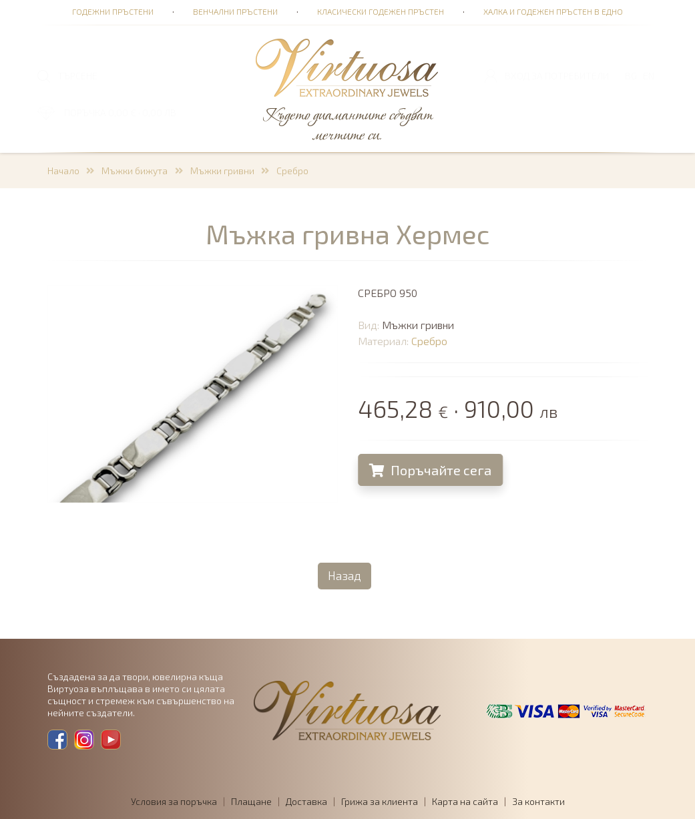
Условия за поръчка (174, 801)
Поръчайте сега (432, 470)
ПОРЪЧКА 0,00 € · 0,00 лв (120, 112)
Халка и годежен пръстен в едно (553, 11)
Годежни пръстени (113, 11)
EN (648, 75)
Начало (63, 170)
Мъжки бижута (134, 170)
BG (631, 75)
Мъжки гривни (222, 170)
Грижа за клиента (379, 801)
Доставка (306, 801)
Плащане (251, 801)
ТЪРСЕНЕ (77, 75)
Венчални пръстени (235, 11)
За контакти (538, 801)
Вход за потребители (557, 75)
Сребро (292, 170)
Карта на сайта (465, 801)
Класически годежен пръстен (380, 11)
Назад (344, 575)
